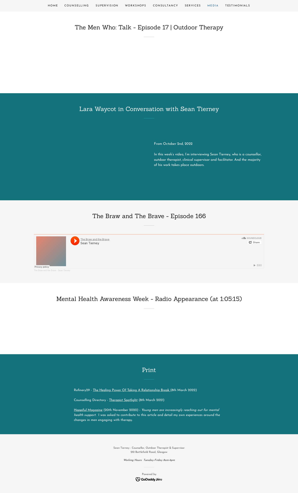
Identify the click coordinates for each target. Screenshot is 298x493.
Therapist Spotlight (123, 400)
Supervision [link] (107, 5)
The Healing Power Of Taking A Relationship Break (131, 390)
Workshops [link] (135, 5)
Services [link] (193, 5)
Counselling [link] (76, 5)
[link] (149, 479)
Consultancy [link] (165, 5)
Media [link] (212, 5)
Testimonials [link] (237, 5)
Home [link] (53, 5)
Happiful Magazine (88, 410)
